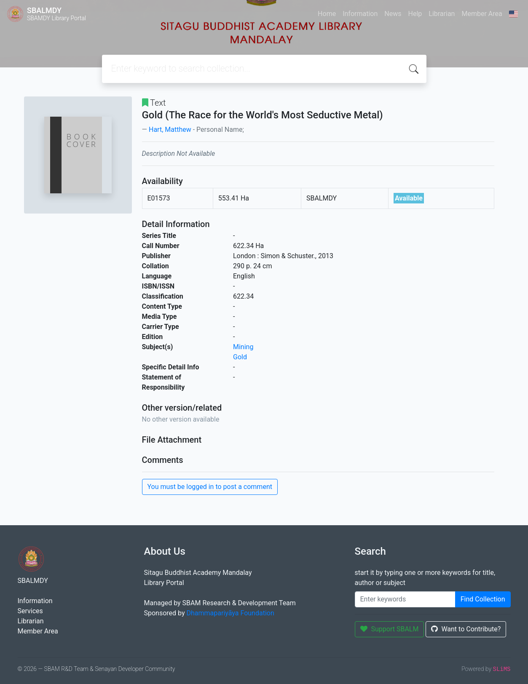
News (392, 14)
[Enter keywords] (405, 599)
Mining (243, 347)
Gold (240, 357)
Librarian (442, 14)
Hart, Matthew (170, 130)
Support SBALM (389, 629)
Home (327, 14)
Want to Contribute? (466, 629)
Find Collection (483, 599)
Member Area (481, 14)
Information (360, 14)
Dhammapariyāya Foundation (230, 613)
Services (30, 611)
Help (415, 14)
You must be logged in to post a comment (209, 487)
